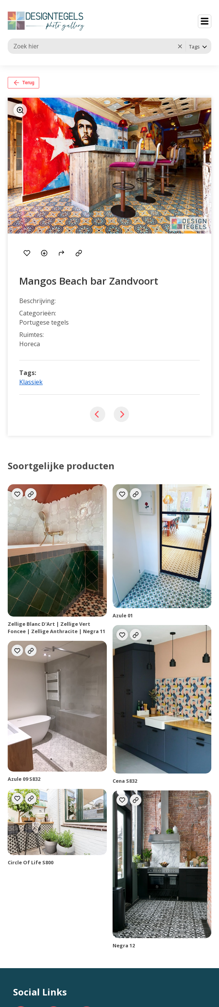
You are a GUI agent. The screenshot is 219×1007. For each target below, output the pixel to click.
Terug (23, 83)
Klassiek (31, 382)
